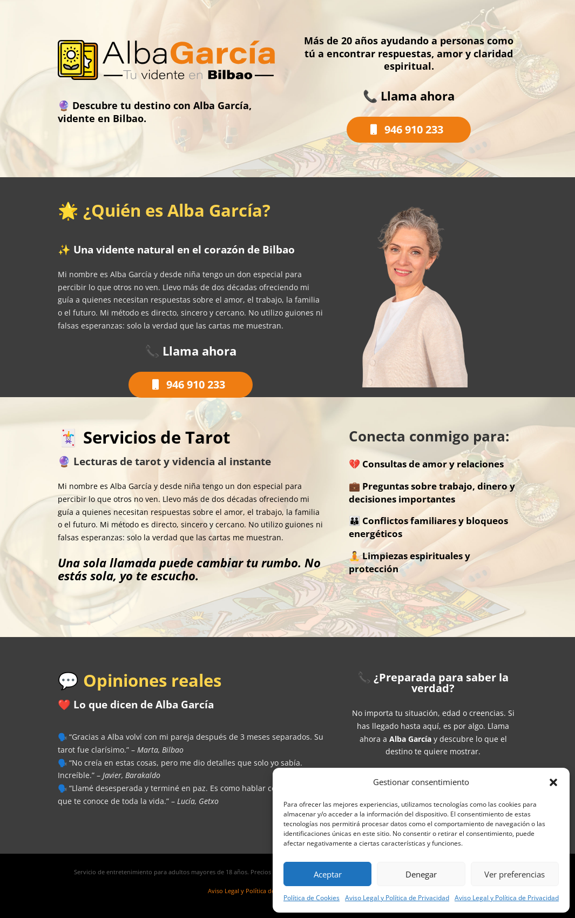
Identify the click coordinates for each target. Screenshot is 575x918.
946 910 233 (413, 129)
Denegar (421, 874)
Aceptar (328, 874)
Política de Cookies (311, 897)
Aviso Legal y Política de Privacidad (397, 897)
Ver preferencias (514, 874)
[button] (553, 782)
